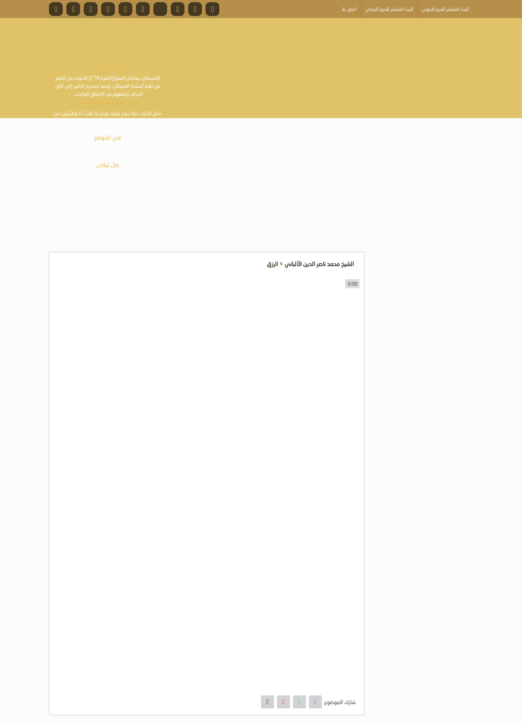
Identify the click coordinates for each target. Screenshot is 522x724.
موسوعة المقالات (255, 213)
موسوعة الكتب (308, 213)
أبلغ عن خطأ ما (450, 239)
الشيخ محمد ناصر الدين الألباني (319, 263)
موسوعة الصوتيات (414, 213)
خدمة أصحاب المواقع (97, 213)
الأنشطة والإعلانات (199, 213)
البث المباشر (149, 213)
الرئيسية (458, 213)
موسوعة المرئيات (359, 213)
